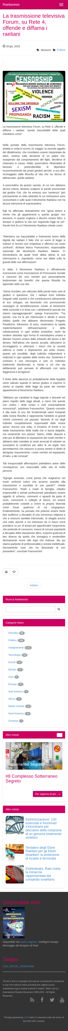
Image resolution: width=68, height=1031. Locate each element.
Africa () (15, 699)
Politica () (16, 640)
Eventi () (15, 662)
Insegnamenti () (20, 647)
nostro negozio (28, 941)
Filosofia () (16, 633)
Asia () (13, 677)
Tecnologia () (18, 655)
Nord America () (19, 713)
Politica (61, 50)
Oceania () (16, 721)
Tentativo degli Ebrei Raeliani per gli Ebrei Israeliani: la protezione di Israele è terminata (42, 853)
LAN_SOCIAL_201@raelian (18, 966)
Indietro (34, 585)
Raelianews (11, 4)
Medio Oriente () (20, 706)
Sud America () (18, 691)
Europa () (16, 684)
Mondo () (15, 669)
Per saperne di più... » (47, 794)
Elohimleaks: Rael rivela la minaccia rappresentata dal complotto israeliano (43, 874)
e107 (26, 1017)
